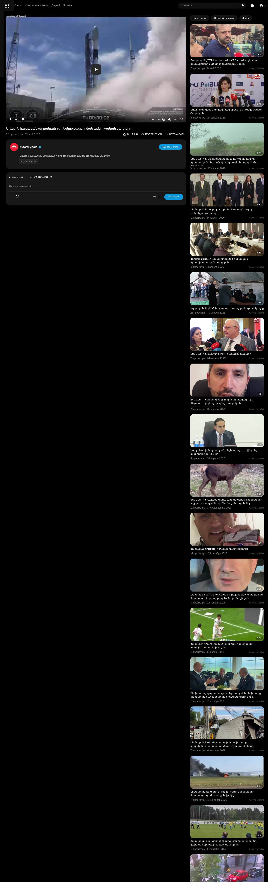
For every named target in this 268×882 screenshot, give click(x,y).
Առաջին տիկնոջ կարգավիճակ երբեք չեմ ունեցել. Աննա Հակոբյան (230, 100)
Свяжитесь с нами (21, 116)
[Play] (55, 119)
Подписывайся (184, 146)
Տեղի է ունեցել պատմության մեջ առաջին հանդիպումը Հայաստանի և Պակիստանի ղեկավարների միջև (231, 624)
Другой (103, 5)
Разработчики (11, 120)
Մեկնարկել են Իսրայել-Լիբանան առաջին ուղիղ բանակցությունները (230, 188)
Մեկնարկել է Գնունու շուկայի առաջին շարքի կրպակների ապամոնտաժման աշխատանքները (233, 669)
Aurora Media (75, 147)
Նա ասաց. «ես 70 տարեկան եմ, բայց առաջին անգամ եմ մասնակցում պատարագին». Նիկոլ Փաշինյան (233, 536)
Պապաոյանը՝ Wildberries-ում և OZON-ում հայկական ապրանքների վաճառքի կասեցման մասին (230, 58)
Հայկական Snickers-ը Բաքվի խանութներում (232, 493)
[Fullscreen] (194, 119)
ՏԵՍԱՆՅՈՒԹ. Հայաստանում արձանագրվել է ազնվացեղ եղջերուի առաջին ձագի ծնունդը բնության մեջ (232, 452)
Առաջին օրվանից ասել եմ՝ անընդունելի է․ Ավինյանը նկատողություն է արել (230, 407)
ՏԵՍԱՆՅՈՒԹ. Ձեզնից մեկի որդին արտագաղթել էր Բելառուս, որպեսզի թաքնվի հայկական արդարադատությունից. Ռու (233, 364)
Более (115, 5)
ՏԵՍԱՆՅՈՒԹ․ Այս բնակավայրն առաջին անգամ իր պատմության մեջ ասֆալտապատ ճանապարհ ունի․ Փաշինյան (233, 146)
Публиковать (186, 196)
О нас (7, 116)
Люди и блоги (61, 5)
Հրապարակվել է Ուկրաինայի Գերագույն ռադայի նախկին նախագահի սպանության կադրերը (231, 803)
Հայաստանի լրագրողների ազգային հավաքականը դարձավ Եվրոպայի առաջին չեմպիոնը (232, 759)
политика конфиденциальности (20, 112)
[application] (124, 69)
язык (22, 120)
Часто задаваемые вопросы (18, 104)
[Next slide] (259, 18)
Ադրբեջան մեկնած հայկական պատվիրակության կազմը (223, 275)
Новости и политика (84, 5)
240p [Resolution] (189, 119)
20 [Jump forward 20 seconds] (177, 119)
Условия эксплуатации (16, 108)
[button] (262, 6)
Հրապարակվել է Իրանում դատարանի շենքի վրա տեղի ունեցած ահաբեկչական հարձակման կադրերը (233, 848)
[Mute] (183, 119)
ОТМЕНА (169, 196)
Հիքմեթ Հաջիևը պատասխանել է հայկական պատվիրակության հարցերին (232, 232)
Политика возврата (14, 100)
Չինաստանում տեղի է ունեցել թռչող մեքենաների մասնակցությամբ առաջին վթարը (229, 714)
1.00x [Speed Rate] (171, 119)
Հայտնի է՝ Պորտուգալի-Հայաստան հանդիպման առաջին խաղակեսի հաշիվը (231, 579)
